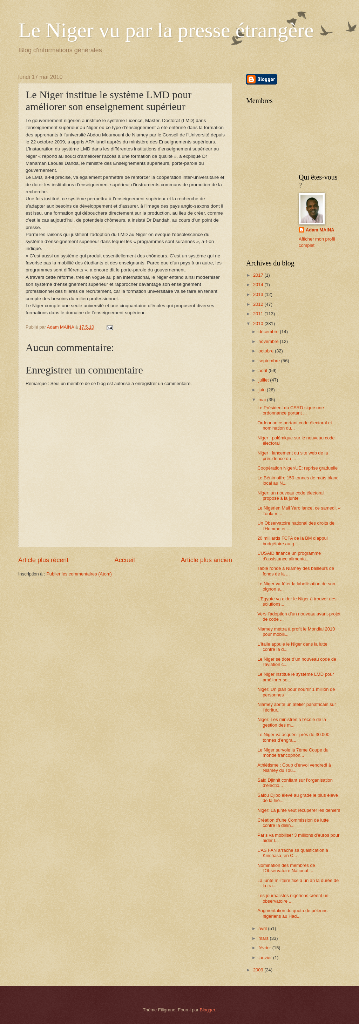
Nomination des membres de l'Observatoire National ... (286, 868)
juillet (264, 380)
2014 (258, 284)
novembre (269, 341)
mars (264, 938)
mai (262, 399)
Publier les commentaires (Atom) (79, 574)
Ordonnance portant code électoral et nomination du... (294, 425)
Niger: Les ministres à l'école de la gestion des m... (291, 722)
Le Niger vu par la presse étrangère (166, 30)
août (263, 370)
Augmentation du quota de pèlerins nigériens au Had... (292, 913)
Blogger (207, 1009)
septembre (269, 360)
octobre (266, 350)
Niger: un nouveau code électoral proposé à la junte (290, 495)
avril (263, 928)
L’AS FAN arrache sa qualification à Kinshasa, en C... (292, 853)
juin (262, 389)
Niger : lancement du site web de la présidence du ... (292, 455)
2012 (258, 304)
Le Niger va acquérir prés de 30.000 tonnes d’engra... (293, 737)
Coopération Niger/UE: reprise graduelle (297, 468)
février (265, 947)
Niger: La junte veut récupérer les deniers (298, 810)
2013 (258, 294)
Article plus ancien (206, 560)
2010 (258, 323)
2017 (258, 275)
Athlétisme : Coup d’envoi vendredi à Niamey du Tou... (294, 767)
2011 (258, 313)
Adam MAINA (320, 230)
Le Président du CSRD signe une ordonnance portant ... (290, 410)
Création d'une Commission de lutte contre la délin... (293, 822)
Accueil (124, 560)
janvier (265, 957)
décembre (269, 331)
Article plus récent (43, 560)
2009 (258, 969)
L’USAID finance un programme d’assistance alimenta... (289, 556)
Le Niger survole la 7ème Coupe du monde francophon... (292, 752)
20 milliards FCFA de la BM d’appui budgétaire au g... (292, 540)
